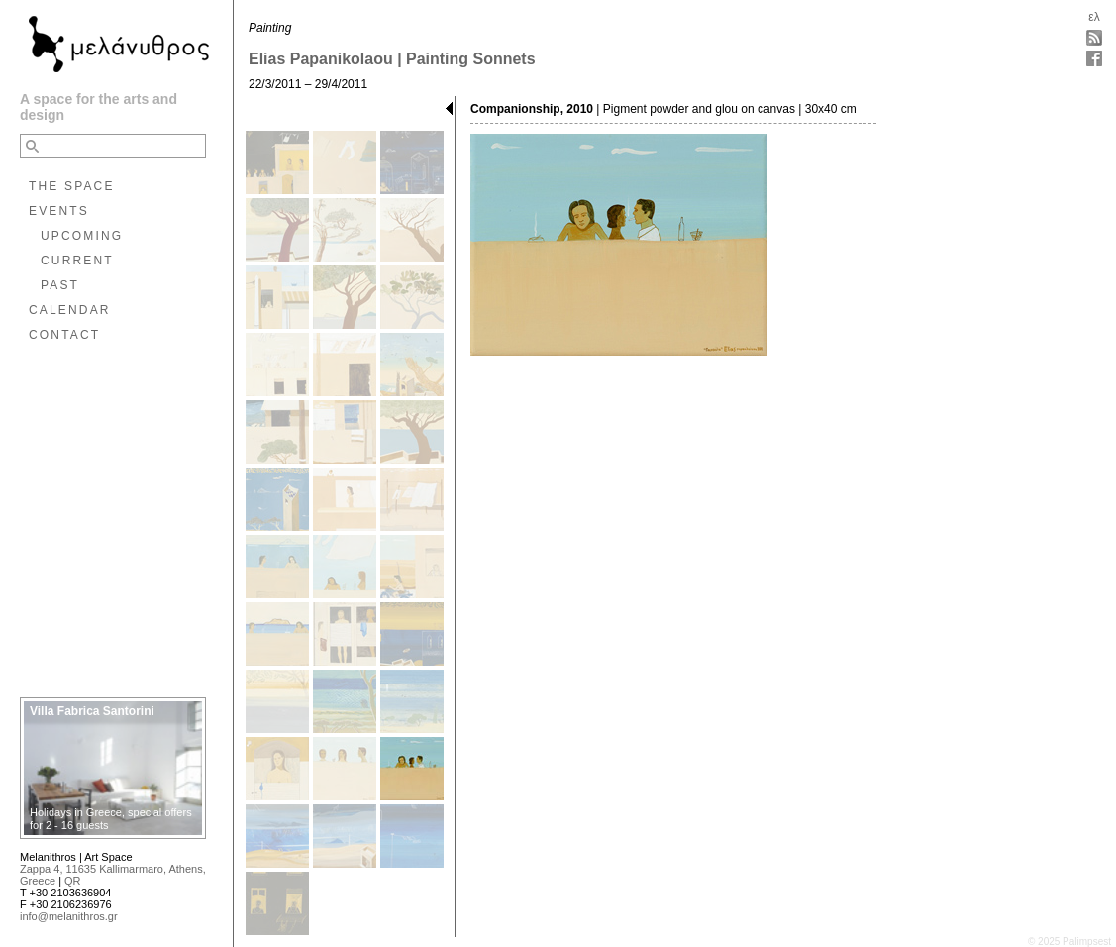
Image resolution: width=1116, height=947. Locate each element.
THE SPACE (72, 186)
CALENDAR (70, 310)
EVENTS (59, 211)
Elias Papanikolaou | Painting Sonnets (392, 59)
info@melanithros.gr (69, 916)
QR (72, 881)
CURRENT (77, 260)
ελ (1093, 17)
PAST (60, 285)
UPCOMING (82, 236)
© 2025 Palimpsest (1069, 941)
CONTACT (64, 335)
